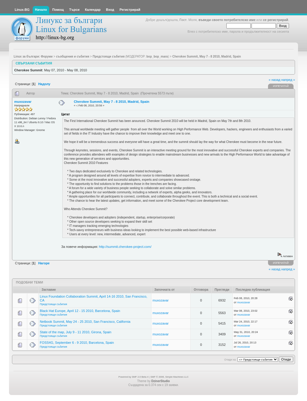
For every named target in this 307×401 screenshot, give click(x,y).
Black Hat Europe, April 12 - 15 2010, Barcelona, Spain (80, 311)
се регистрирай (275, 20)
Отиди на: (230, 359)
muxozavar (22, 101)
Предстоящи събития (53, 304)
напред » (288, 80)
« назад (274, 80)
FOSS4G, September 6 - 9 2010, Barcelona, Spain (77, 342)
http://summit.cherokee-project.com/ (125, 246)
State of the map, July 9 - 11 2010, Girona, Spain (75, 332)
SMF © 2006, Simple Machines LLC (170, 377)
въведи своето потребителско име (226, 20)
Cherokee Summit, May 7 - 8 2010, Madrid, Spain (111, 101)
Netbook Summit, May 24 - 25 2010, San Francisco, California (85, 321)
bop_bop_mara (157, 56)
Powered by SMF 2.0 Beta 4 (133, 377)
